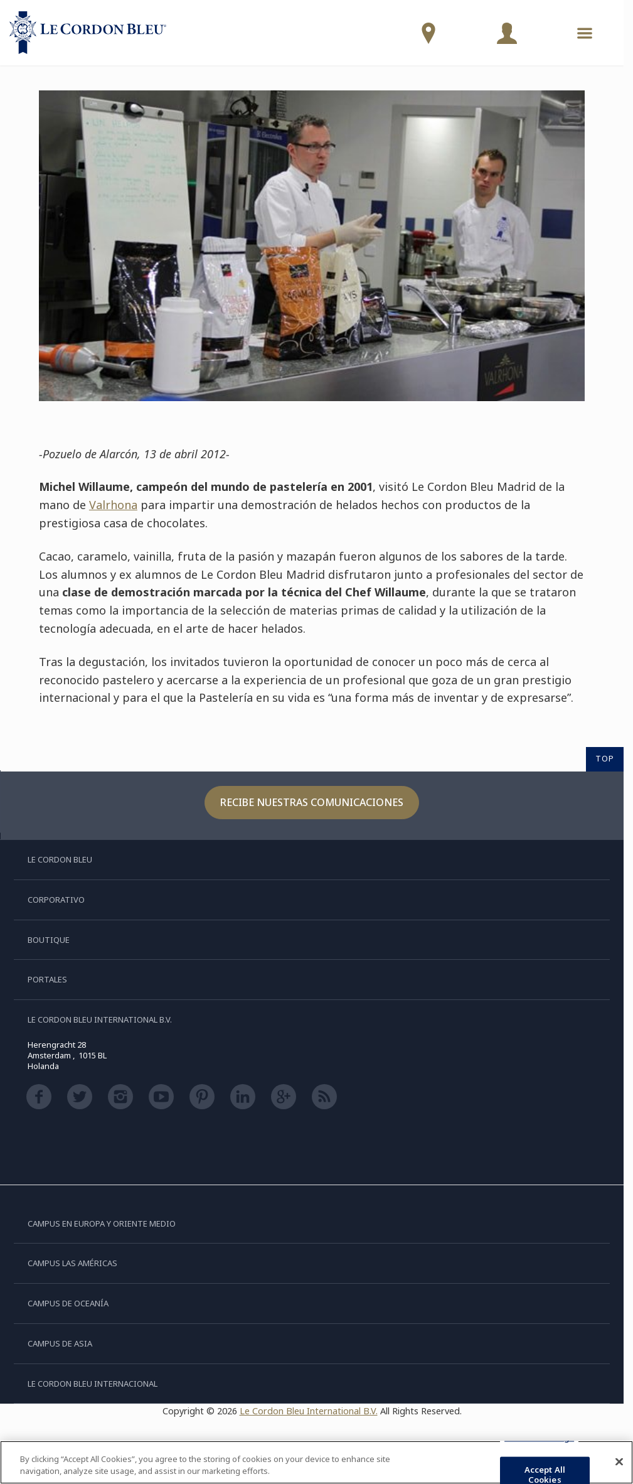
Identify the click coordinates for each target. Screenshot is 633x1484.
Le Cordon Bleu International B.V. (309, 1411)
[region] (316, 1462)
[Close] (619, 1462)
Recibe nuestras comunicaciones (311, 802)
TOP (604, 758)
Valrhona (113, 504)
